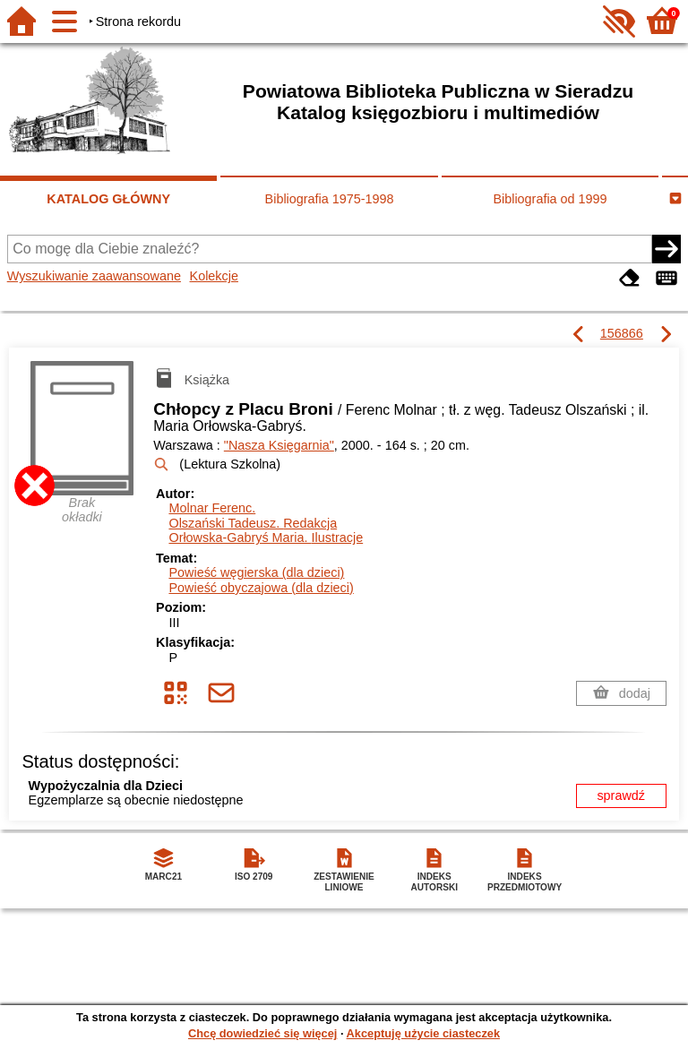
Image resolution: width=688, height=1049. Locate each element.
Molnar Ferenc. (211, 508)
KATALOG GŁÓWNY (108, 199)
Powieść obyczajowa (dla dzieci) (260, 587)
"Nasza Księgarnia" (279, 445)
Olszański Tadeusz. (252, 523)
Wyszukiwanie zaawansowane (94, 276)
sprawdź (621, 795)
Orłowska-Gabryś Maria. (265, 537)
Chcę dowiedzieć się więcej (262, 1033)
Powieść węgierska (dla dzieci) (256, 572)
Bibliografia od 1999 (549, 199)
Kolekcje (214, 276)
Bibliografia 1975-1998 (329, 199)
